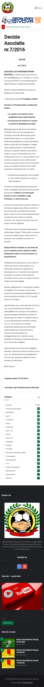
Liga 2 (8, 423)
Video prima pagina (12, 467)
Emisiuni (9, 445)
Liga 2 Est (9, 438)
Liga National (10, 474)
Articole (8, 405)
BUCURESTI (10, 412)
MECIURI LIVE (10, 471)
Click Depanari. (28, 683)
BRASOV (9, 478)
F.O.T (8, 463)
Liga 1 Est (9, 431)
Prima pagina (10, 456)
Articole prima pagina (13, 409)
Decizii (8, 434)
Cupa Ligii (9, 427)
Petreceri (9, 449)
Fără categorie (11, 460)
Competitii (9, 420)
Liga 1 (8, 416)
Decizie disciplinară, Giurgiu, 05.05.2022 (19, 27)
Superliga (9, 441)
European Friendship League (16, 452)
